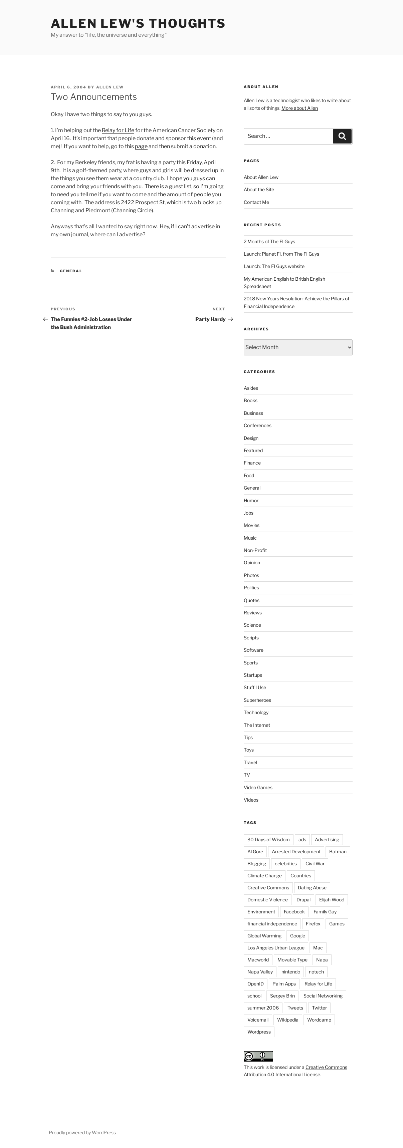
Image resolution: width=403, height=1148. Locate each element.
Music (250, 538)
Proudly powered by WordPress (82, 1132)
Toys (249, 750)
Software (253, 650)
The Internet (257, 725)
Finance (252, 463)
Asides (251, 388)
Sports (251, 662)
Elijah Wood (331, 899)
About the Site (259, 189)
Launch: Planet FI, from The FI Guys (281, 254)
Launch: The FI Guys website (274, 266)
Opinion (252, 562)
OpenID (255, 983)
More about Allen (299, 108)
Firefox (313, 923)
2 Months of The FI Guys (269, 241)
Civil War (315, 863)
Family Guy (325, 911)
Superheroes (257, 700)
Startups (253, 675)
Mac (318, 947)
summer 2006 (263, 1008)
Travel (250, 762)
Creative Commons (268, 887)
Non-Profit (255, 550)
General (71, 271)
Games (337, 923)
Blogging (256, 863)
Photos (251, 575)
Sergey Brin (282, 995)
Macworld (258, 959)
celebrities (286, 863)
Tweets (295, 1008)
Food (249, 475)
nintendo (290, 971)
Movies (251, 525)
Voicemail (257, 1020)
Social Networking (323, 995)
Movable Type (292, 959)
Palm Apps (284, 983)
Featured (253, 450)
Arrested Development (296, 851)
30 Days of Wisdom (268, 839)
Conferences (257, 425)
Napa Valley (260, 971)
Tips (248, 737)
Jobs (248, 513)
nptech (316, 971)
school (254, 995)
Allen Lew (110, 87)
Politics (251, 587)
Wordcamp (319, 1020)
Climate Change (264, 875)
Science (252, 625)
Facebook (294, 911)
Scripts (251, 637)
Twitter (319, 1008)
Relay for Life (118, 130)
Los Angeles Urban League (276, 947)
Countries (300, 875)
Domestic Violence (267, 899)
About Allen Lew (261, 177)
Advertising (327, 839)
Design (251, 438)
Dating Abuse (312, 887)
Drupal (303, 899)
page (141, 146)
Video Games (258, 787)
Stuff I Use (255, 687)
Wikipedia (287, 1020)
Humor (251, 500)
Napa (322, 959)
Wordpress (259, 1032)
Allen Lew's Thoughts (138, 23)
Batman (338, 851)
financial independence (272, 923)
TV (247, 775)
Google (297, 935)
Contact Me (256, 202)
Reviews (253, 612)
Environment (261, 911)
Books (250, 400)
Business (253, 413)
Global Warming (264, 935)
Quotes (251, 600)
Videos (251, 800)
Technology (256, 712)
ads (302, 839)
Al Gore (255, 851)
